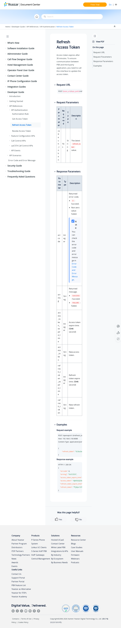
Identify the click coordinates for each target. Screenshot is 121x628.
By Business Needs (59, 562)
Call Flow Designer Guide (19, 59)
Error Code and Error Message (21, 160)
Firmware (75, 555)
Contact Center (58, 543)
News (14, 558)
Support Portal (18, 577)
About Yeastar (18, 540)
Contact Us (16, 574)
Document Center (30, 4)
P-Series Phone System (38, 542)
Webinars (75, 558)
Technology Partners (21, 555)
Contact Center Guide (18, 75)
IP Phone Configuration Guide (22, 81)
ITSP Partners (18, 551)
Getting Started (16, 101)
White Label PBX (58, 547)
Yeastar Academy (19, 596)
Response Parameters (103, 61)
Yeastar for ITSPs (19, 593)
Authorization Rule (20, 114)
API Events (15, 150)
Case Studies (76, 547)
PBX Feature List (19, 585)
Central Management (40, 558)
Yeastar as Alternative (21, 589)
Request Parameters (102, 57)
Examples (97, 65)
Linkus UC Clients (39, 547)
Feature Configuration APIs (23, 136)
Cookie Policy (23, 622)
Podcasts (75, 562)
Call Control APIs (18, 140)
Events (14, 566)
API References (32, 27)
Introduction (15, 96)
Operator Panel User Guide (20, 70)
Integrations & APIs (59, 551)
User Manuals (77, 551)
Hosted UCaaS (57, 540)
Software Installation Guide (20, 48)
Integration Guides (16, 86)
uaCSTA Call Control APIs (22, 145)
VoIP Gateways (37, 555)
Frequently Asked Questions (21, 176)
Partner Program (19, 543)
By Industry (56, 555)
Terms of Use (26, 619)
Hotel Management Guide (20, 64)
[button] (6, 43)
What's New (13, 42)
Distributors (17, 547)
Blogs (73, 543)
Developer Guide (18, 27)
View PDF (100, 41)
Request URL (99, 52)
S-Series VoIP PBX (39, 551)
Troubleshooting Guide (18, 171)
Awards (15, 562)
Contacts (15, 619)
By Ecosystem (57, 558)
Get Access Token (20, 119)
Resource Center (78, 540)
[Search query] (72, 16)
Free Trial (95, 4)
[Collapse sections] (115, 26)
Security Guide (14, 165)
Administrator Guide (17, 53)
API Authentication (47, 27)
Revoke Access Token (21, 131)
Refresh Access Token (65, 27)
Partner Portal (18, 581)
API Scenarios (15, 155)
